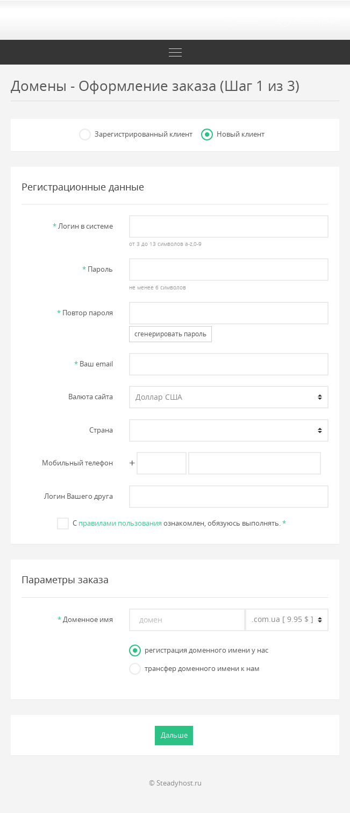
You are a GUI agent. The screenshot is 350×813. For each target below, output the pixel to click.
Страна (101, 430)
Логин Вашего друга (78, 496)
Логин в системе (83, 226)
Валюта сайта (90, 396)
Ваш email (93, 364)
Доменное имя (85, 619)
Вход (241, 20)
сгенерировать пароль (170, 333)
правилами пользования (120, 523)
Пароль (97, 269)
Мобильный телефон (77, 463)
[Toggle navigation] (175, 52)
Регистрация (308, 20)
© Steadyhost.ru (175, 783)
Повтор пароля (85, 312)
